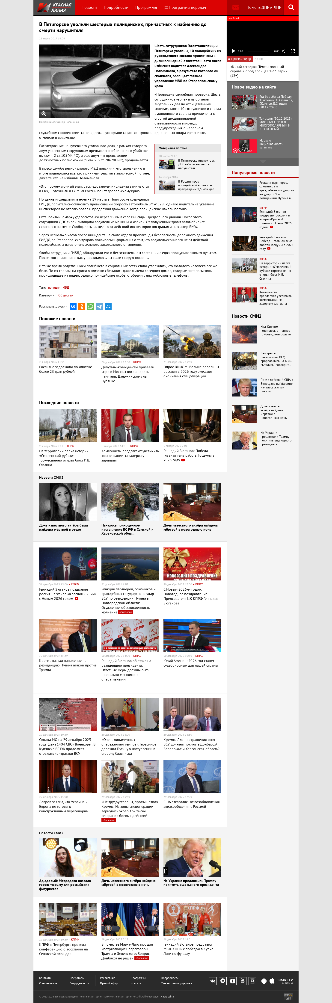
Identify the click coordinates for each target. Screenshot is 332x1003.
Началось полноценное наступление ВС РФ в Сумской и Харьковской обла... (127, 530)
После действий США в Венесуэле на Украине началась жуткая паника (277, 385)
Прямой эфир (109, 983)
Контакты (45, 977)
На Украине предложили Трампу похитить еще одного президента (191, 883)
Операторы (77, 977)
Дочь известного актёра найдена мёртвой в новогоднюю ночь (190, 528)
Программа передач (185, 7)
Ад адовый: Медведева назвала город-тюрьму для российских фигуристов (65, 885)
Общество (65, 295)
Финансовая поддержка (176, 983)
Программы (146, 7)
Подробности (116, 7)
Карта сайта (167, 996)
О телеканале (48, 983)
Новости (89, 7)
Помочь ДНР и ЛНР (263, 7)
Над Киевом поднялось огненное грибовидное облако (276, 330)
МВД (65, 287)
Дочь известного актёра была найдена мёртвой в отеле (63, 528)
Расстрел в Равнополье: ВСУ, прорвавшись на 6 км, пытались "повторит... (276, 359)
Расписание (107, 977)
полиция (54, 287)
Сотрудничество (80, 983)
